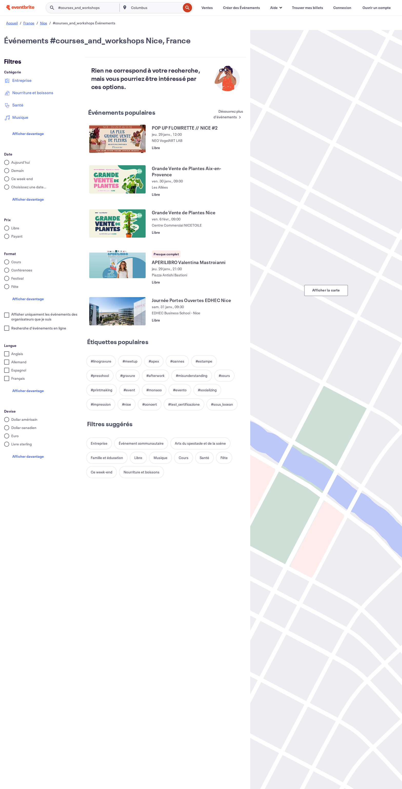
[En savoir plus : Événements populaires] (223, 115)
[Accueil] (20, 7)
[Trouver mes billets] (307, 8)
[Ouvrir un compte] (376, 8)
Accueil (12, 23)
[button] (276, 7)
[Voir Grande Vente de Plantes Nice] (117, 223)
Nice (43, 23)
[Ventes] (207, 8)
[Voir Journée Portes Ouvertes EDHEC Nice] (117, 311)
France (28, 23)
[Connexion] (342, 8)
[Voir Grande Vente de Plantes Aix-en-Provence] (117, 179)
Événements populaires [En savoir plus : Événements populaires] (121, 112)
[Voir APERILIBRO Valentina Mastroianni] (117, 264)
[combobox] (155, 8)
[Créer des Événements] (241, 8)
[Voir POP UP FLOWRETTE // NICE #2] (117, 139)
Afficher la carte (326, 290)
